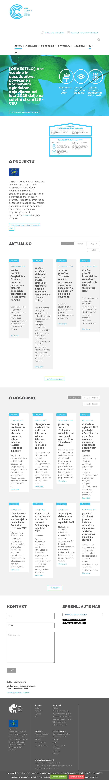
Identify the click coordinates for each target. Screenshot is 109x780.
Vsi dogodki (54, 587)
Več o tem (15, 335)
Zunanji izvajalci (40, 742)
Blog (36, 716)
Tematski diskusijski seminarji (63, 719)
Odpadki (55, 754)
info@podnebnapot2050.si (18, 692)
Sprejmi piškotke (59, 777)
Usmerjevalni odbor (41, 745)
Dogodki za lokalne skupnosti (62, 716)
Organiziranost (40, 737)
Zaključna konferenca (60, 725)
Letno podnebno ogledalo (80, 90)
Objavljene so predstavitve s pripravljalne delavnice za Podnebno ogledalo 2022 (19, 521)
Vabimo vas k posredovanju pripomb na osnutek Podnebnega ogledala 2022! (42, 522)
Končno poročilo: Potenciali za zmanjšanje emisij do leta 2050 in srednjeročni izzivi (89, 280)
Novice (37, 708)
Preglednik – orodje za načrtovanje (46, 768)
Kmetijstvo (56, 748)
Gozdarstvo (56, 751)
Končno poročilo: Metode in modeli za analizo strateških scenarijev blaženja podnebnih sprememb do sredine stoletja (42, 284)
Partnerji (38, 740)
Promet (55, 742)
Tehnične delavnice (59, 722)
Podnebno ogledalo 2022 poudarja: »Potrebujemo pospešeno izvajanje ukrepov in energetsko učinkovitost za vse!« (90, 437)
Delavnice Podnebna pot (61, 711)
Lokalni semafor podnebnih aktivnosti (95, 91)
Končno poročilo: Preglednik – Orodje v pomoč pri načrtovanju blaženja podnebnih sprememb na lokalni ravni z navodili (19, 285)
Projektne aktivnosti (41, 734)
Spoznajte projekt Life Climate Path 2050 (24, 227)
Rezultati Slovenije (59, 731)
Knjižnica (38, 714)
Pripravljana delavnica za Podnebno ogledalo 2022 (66, 518)
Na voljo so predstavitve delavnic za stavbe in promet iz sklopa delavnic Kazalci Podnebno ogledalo (18, 437)
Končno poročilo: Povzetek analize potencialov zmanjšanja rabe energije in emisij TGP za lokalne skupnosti (66, 283)
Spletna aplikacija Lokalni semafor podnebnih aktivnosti (53, 766)
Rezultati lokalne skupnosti (44, 760)
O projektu (39, 731)
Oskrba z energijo (59, 745)
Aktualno (38, 705)
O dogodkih (38, 711)
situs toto (26, 215)
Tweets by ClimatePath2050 (75, 615)
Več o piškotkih (91, 777)
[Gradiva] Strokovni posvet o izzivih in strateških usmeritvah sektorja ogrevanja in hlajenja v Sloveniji (89, 526)
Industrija (56, 740)
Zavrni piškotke (76, 777)
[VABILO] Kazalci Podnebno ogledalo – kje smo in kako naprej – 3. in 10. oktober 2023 (66, 434)
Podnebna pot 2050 (65, 90)
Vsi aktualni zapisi (54, 379)
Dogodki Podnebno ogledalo (62, 714)
